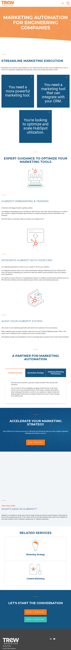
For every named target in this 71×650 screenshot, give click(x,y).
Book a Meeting (35, 612)
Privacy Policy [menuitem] (7, 646)
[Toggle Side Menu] (68, 3)
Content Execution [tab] (15, 373)
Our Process (35, 442)
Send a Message (35, 619)
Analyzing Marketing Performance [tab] (56, 373)
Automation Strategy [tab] (35, 373)
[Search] (62, 3)
